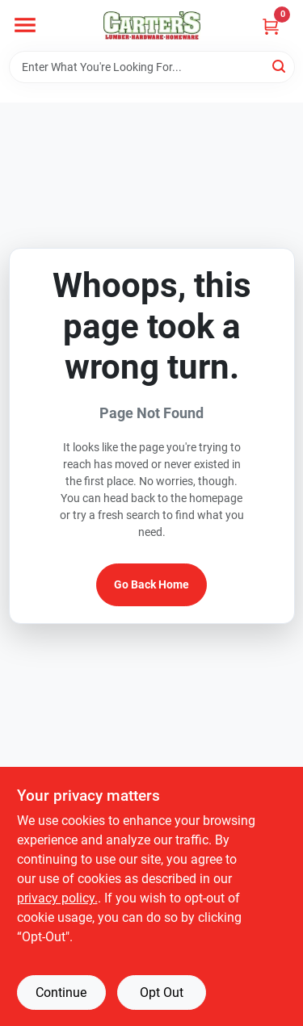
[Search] (280, 65)
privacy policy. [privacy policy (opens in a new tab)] (57, 898)
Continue (61, 992)
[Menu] (25, 25)
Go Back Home (151, 584)
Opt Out (161, 992)
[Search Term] (152, 67)
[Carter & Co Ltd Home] (151, 25)
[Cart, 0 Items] (271, 26)
